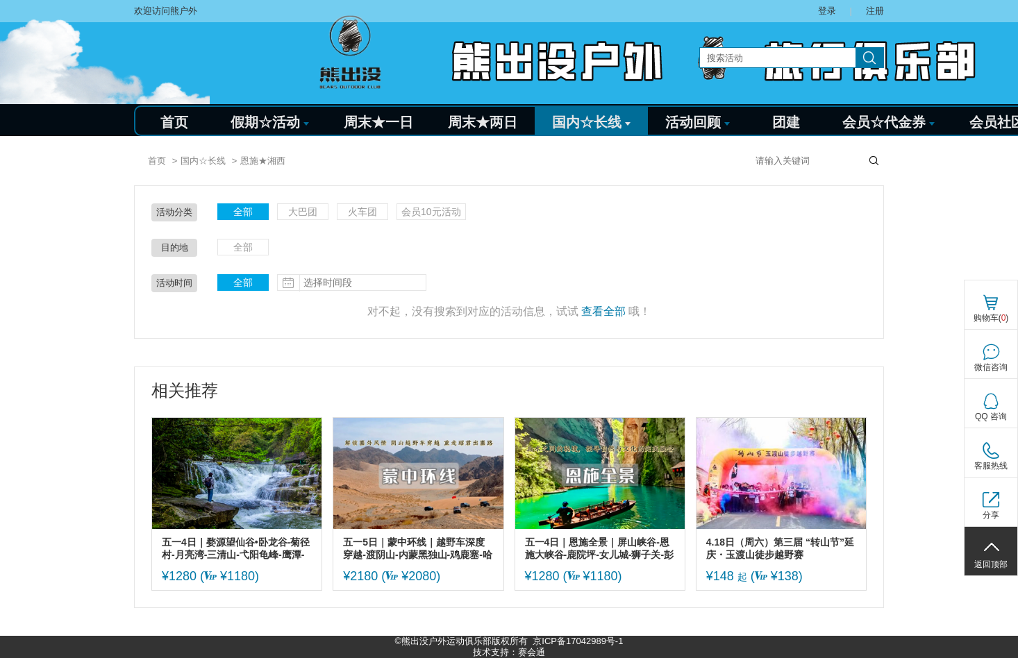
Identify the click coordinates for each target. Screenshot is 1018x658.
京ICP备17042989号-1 (578, 641)
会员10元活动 (431, 211)
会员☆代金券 (888, 122)
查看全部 (603, 311)
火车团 (362, 211)
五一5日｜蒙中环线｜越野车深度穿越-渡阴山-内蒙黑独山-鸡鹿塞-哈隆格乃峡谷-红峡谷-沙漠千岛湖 (417, 549)
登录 (827, 11)
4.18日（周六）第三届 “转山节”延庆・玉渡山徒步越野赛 (780, 548)
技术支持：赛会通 (509, 652)
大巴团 (302, 211)
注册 (875, 11)
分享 (991, 515)
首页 (174, 122)
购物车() (991, 318)
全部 (243, 211)
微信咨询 (991, 367)
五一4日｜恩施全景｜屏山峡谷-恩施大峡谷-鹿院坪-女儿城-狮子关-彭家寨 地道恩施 (599, 549)
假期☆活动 (270, 122)
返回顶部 (991, 564)
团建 (786, 122)
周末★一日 (378, 122)
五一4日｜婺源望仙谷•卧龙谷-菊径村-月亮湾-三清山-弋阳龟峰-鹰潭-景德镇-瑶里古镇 (236, 549)
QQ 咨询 (991, 416)
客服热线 (991, 466)
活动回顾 (697, 122)
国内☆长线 (591, 122)
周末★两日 (482, 122)
